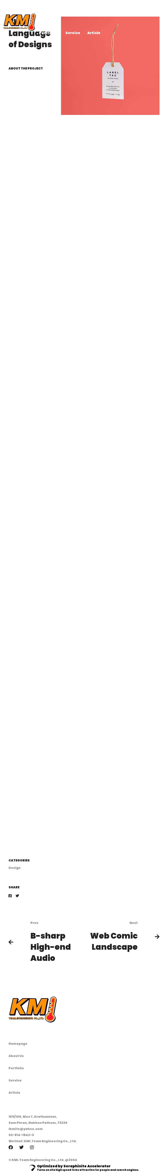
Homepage (18, 1043)
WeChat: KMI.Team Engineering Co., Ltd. (43, 1141)
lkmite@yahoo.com (26, 1129)
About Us (16, 1056)
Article (14, 1092)
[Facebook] (10, 896)
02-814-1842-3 (21, 1135)
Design (15, 868)
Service (15, 1080)
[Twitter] (17, 896)
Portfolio (16, 1068)
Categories (19, 860)
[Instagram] (32, 1147)
